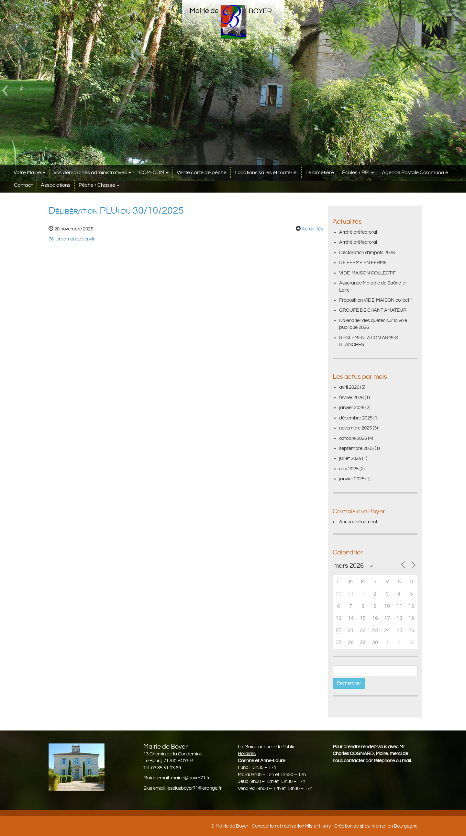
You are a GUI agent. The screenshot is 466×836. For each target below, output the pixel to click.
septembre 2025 (356, 448)
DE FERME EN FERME (363, 262)
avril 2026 (349, 387)
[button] (5, 90)
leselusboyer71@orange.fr (194, 788)
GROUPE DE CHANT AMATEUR (372, 310)
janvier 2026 (351, 407)
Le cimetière (319, 172)
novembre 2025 (355, 428)
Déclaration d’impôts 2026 (367, 252)
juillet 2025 (350, 458)
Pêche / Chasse (99, 185)
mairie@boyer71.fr (190, 777)
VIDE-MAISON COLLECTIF (367, 273)
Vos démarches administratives (92, 172)
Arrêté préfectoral (358, 232)
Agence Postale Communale (415, 172)
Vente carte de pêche (202, 172)
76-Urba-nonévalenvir (71, 239)
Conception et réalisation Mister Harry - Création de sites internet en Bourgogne (334, 826)
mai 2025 (349, 468)
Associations (56, 185)
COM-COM (154, 172)
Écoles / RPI (358, 172)
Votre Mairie (29, 172)
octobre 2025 (353, 438)
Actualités (312, 229)
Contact (23, 185)
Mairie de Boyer (232, 826)
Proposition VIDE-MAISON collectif (375, 300)
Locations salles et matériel (266, 172)
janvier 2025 (351, 478)
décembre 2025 (355, 418)
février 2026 (351, 397)
